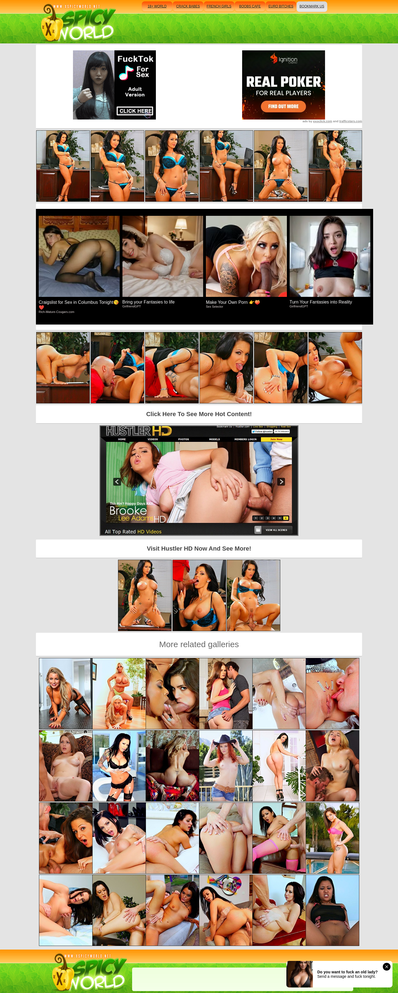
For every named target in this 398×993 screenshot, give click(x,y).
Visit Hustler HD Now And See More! (199, 548)
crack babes (188, 6)
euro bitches (280, 6)
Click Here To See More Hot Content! (199, 414)
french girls (219, 6)
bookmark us (312, 6)
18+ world (157, 6)
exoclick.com (322, 121)
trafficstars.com (350, 121)
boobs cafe (250, 6)
